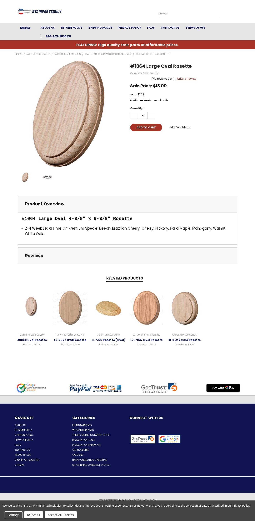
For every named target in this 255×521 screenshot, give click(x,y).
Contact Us (170, 28)
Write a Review (186, 79)
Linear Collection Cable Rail (89, 459)
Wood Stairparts (83, 430)
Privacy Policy (129, 28)
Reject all (33, 515)
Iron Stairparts (82, 425)
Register (33, 459)
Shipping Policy (100, 28)
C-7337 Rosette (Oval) (108, 340)
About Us (48, 28)
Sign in (19, 459)
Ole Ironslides (80, 450)
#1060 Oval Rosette (32, 340)
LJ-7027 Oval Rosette (70, 340)
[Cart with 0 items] (239, 12)
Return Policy (71, 28)
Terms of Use (195, 28)
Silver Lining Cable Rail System (91, 464)
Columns (77, 454)
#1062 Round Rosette (185, 340)
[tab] (127, 204)
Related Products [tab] (124, 278)
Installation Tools (83, 440)
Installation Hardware (86, 445)
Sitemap (19, 464)
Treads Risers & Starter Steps (91, 435)
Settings (13, 515)
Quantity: (136, 108)
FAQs (151, 28)
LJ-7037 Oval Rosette (146, 340)
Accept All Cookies (61, 515)
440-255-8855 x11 (58, 36)
